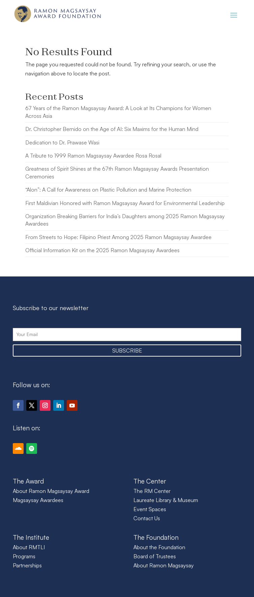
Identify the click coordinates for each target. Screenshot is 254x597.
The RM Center (151, 491)
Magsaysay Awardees (38, 500)
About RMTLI (29, 547)
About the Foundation (159, 547)
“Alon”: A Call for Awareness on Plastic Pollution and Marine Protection (108, 189)
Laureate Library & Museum (165, 500)
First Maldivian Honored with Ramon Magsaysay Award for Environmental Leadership (125, 203)
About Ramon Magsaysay (163, 565)
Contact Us (146, 518)
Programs (24, 556)
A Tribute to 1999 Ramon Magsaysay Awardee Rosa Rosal (93, 155)
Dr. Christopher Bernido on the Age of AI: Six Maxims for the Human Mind (111, 129)
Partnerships (27, 565)
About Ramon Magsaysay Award (51, 491)
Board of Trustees (154, 556)
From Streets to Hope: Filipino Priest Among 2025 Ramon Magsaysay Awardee (118, 237)
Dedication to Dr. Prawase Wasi (62, 142)
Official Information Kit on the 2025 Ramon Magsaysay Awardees (102, 250)
